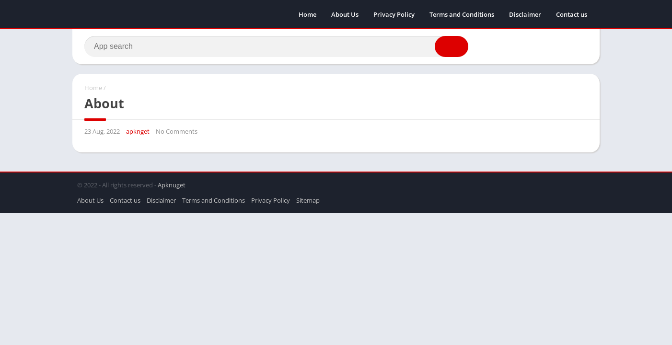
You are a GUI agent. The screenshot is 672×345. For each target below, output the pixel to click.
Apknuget (171, 185)
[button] (451, 46)
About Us (345, 14)
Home (307, 14)
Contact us (571, 14)
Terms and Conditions (461, 14)
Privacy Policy (394, 14)
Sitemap (308, 200)
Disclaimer (525, 14)
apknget (138, 131)
